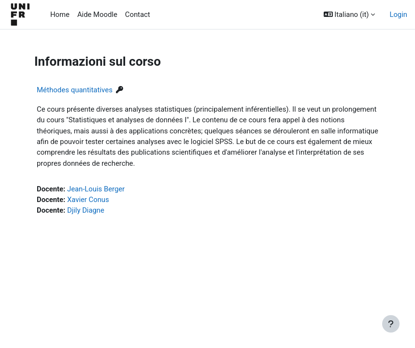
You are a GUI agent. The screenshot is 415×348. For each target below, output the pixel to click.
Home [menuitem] (60, 14)
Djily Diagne (85, 210)
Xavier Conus (88, 199)
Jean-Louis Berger (96, 189)
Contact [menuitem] (137, 14)
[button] (349, 14)
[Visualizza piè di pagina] (391, 324)
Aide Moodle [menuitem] (97, 14)
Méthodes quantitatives (75, 90)
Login (398, 14)
